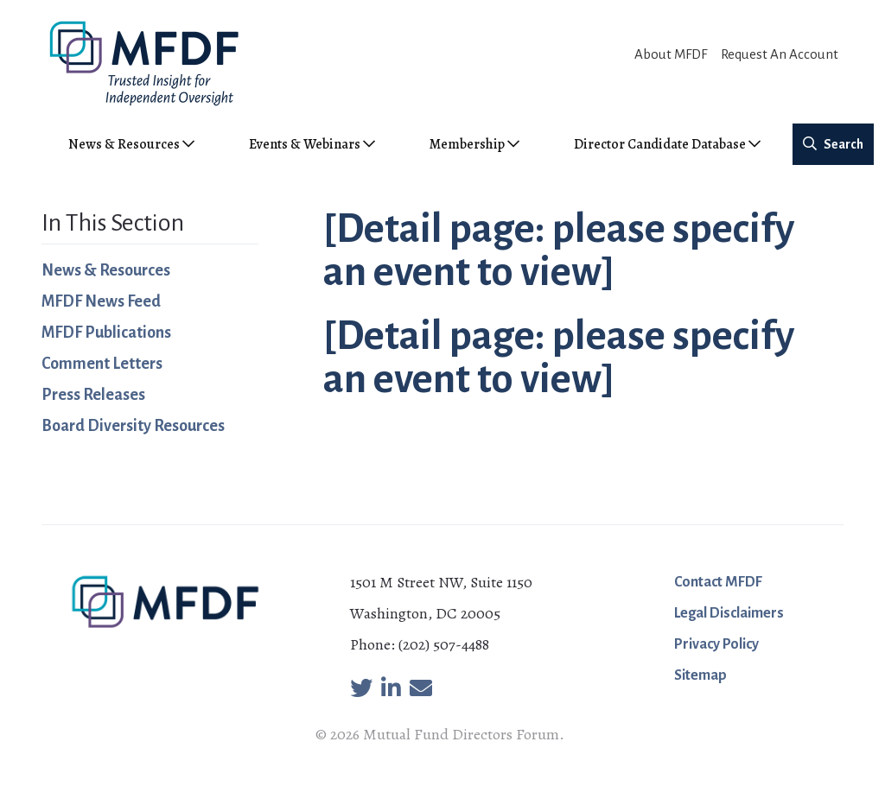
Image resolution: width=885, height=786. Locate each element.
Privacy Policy (716, 644)
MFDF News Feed (101, 301)
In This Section (112, 223)
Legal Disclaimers (729, 613)
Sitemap (700, 675)
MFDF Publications (106, 332)
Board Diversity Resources (133, 425)
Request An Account (779, 54)
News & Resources (105, 270)
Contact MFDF (718, 582)
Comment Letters (101, 363)
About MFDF (670, 54)
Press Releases (93, 394)
